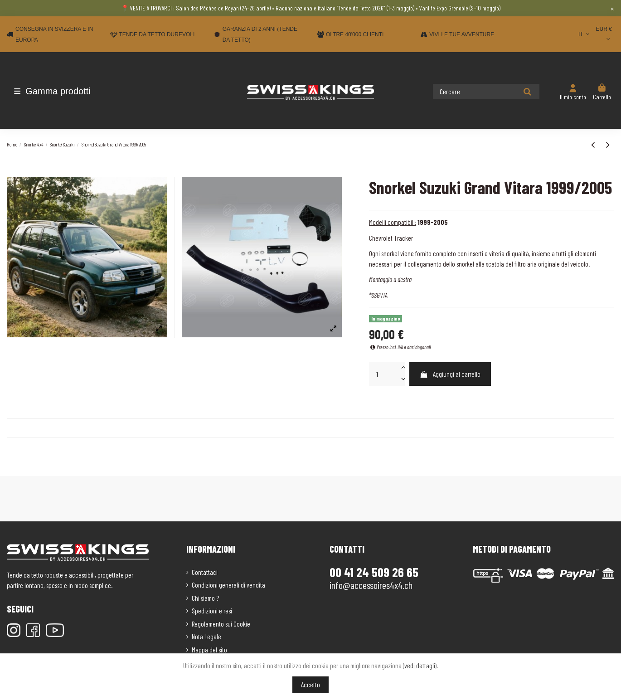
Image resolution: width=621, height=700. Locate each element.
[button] (60, 91)
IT (585, 34)
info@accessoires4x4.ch (371, 585)
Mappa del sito (209, 650)
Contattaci (205, 572)
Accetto (310, 685)
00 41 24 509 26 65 (374, 572)
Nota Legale (206, 636)
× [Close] (612, 8)
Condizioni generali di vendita (228, 585)
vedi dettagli (419, 665)
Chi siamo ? (205, 598)
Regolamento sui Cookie (221, 624)
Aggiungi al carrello (450, 374)
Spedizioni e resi (212, 611)
